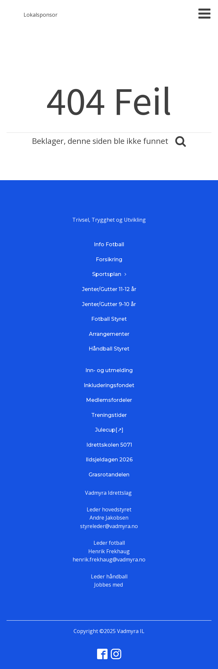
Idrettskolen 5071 (109, 445)
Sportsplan (106, 274)
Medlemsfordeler (109, 400)
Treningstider (109, 415)
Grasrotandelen (109, 475)
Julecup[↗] (109, 430)
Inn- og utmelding (109, 370)
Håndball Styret (109, 349)
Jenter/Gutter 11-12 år (109, 289)
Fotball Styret (109, 319)
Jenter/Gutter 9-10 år (109, 304)
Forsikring (109, 259)
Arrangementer (109, 334)
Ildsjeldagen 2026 (109, 459)
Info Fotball (109, 244)
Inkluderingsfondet (109, 385)
